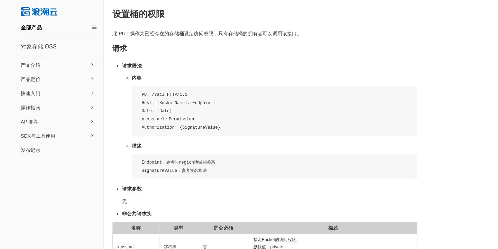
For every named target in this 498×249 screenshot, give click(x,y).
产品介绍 (57, 65)
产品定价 (57, 79)
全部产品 (31, 27)
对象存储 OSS (39, 46)
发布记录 (30, 150)
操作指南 (57, 107)
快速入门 (57, 93)
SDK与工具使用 (57, 136)
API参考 (57, 121)
